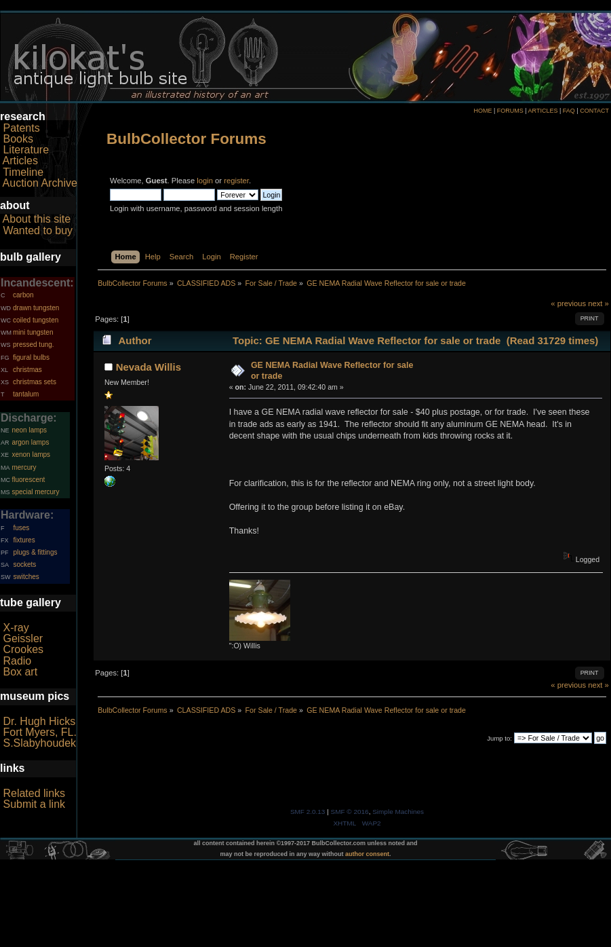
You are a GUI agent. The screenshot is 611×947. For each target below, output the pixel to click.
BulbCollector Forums (186, 138)
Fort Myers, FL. (39, 732)
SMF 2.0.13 (308, 811)
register (236, 181)
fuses (21, 528)
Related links (34, 793)
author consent (367, 854)
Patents (21, 128)
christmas (27, 369)
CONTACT (594, 110)
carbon (23, 295)
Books (18, 139)
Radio (17, 661)
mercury (24, 467)
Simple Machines (398, 811)
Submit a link (34, 804)
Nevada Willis (148, 367)
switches (26, 576)
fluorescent (28, 479)
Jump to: (499, 738)
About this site (37, 219)
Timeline (23, 172)
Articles (20, 160)
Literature (26, 149)
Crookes (23, 649)
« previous (568, 303)
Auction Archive (40, 183)
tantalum (26, 394)
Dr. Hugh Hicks (39, 721)
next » (598, 303)
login (205, 181)
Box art (20, 671)
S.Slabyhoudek (39, 743)
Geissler (23, 638)
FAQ (569, 110)
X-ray (15, 627)
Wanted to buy (38, 230)
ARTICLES (543, 110)
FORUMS (510, 110)
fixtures (24, 540)
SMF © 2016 (350, 811)
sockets (24, 564)
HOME (482, 110)
